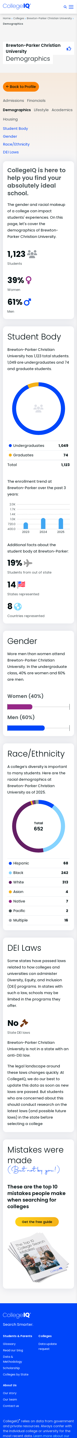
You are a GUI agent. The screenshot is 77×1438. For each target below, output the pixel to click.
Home (7, 18)
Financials (36, 100)
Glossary (9, 1344)
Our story (10, 1393)
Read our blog (13, 1350)
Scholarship (11, 1368)
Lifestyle (41, 109)
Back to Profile (21, 86)
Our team (10, 1399)
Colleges (18, 18)
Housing (10, 119)
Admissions (13, 100)
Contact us (11, 1406)
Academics (62, 109)
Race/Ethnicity (16, 144)
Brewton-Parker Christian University (49, 18)
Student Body (15, 128)
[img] (17, 7)
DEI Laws (11, 152)
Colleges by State (15, 1374)
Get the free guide (37, 1222)
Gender (10, 136)
